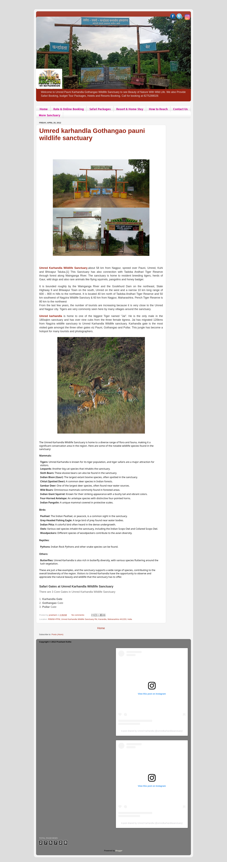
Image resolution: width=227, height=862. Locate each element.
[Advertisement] (94, 148)
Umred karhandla (50, 316)
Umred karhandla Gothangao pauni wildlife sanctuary (92, 134)
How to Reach (158, 109)
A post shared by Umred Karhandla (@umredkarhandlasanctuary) (151, 731)
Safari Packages (100, 109)
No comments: (78, 615)
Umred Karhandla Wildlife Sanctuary (63, 267)
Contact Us (180, 109)
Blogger (118, 850)
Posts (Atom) (57, 634)
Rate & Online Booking (68, 109)
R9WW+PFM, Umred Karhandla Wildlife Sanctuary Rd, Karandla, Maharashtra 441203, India (90, 619)
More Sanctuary (49, 115)
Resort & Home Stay (129, 109)
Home (44, 109)
